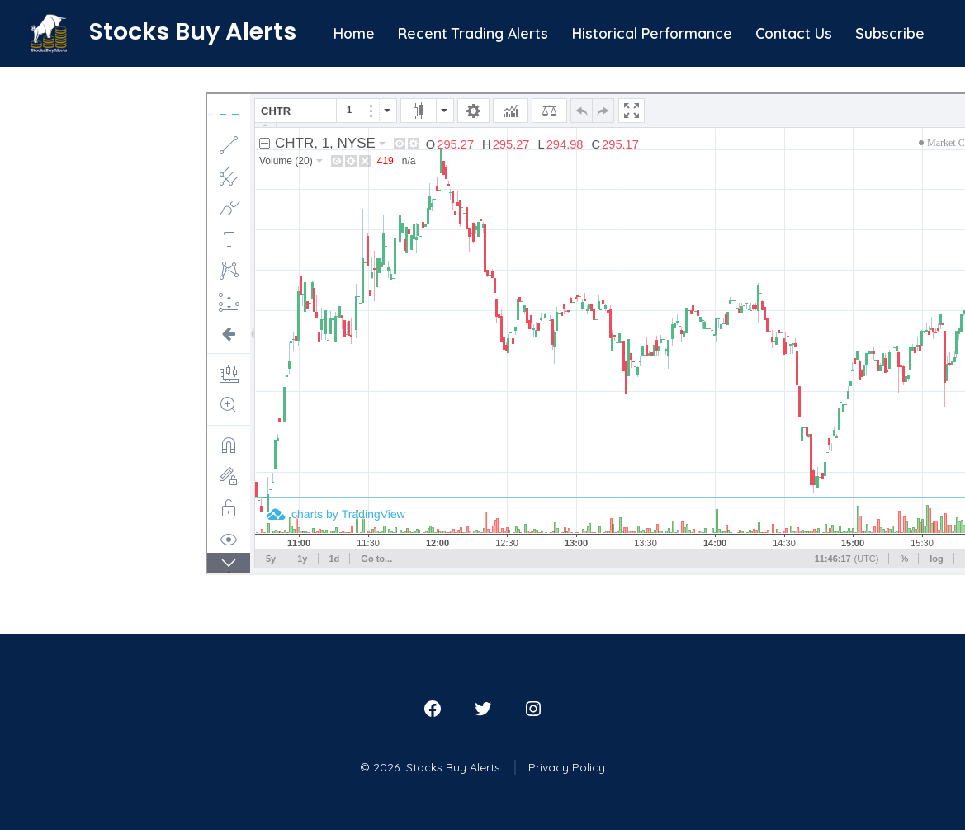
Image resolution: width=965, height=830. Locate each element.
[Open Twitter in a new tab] (483, 709)
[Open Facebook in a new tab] (432, 709)
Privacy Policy (566, 767)
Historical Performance (652, 33)
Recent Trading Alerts (473, 33)
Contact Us (793, 33)
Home (354, 33)
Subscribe (890, 33)
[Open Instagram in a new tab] (533, 709)
